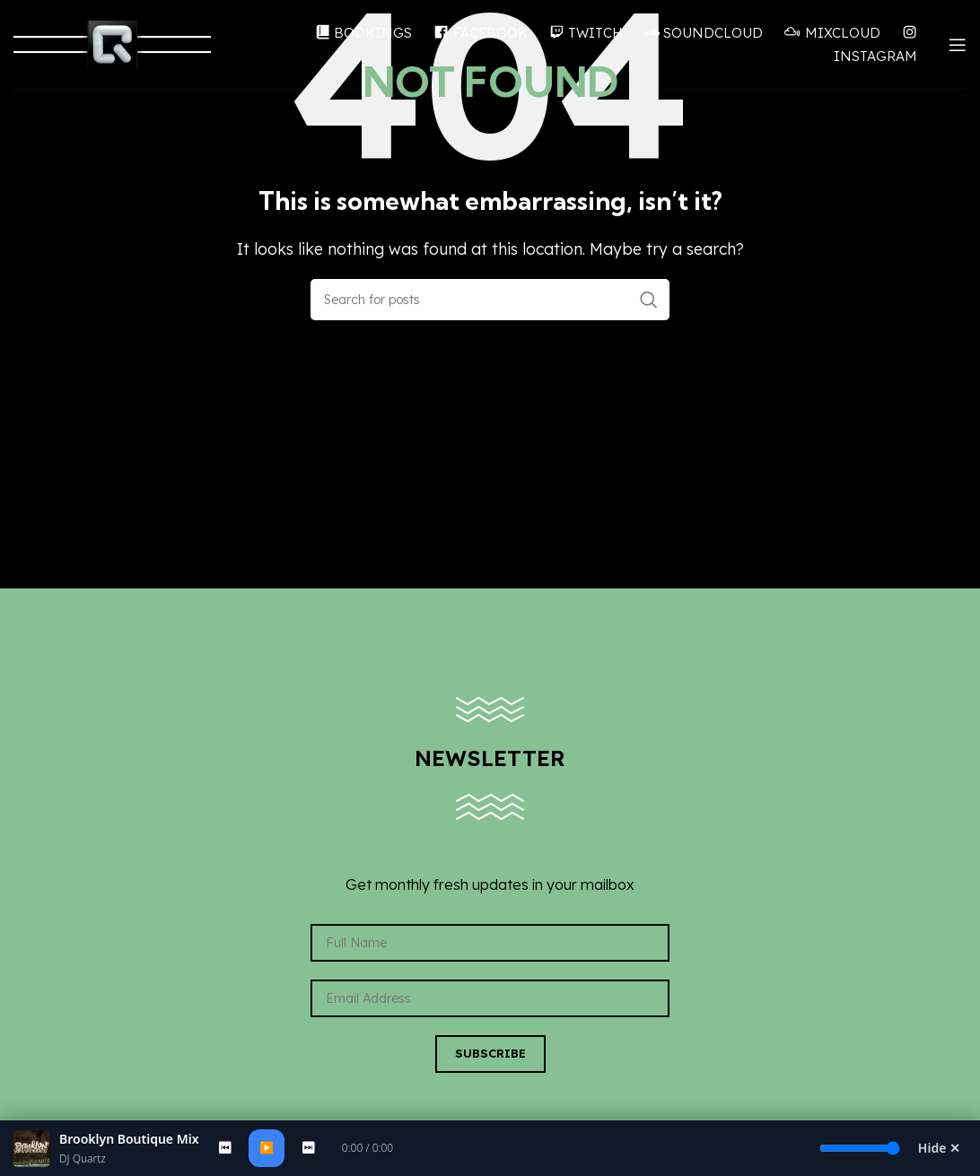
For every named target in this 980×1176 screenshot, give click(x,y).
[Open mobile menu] (958, 45)
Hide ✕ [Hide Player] (939, 1147)
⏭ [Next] (308, 1147)
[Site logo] (112, 43)
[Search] (490, 299)
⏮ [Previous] (224, 1147)
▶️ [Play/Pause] (266, 1147)
